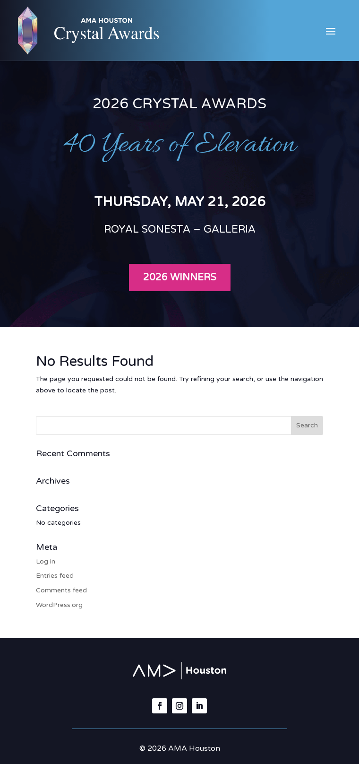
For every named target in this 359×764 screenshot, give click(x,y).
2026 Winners (179, 277)
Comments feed (61, 590)
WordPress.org (59, 605)
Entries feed (55, 576)
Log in (45, 561)
